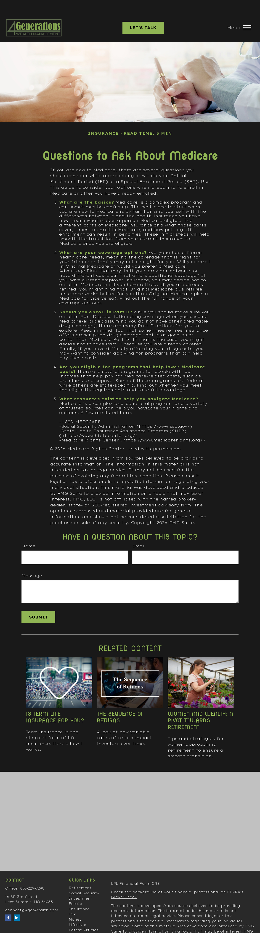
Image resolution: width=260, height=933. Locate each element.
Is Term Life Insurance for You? (55, 703)
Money (75, 906)
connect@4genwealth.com (31, 896)
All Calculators (84, 927)
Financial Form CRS (139, 870)
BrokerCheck (124, 883)
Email (138, 532)
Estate (75, 890)
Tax (72, 900)
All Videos (78, 922)
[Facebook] (8, 904)
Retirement (80, 874)
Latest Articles (83, 916)
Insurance (79, 895)
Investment (80, 885)
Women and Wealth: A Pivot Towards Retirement (200, 707)
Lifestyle (77, 911)
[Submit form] (38, 603)
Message (31, 562)
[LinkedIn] (17, 904)
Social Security (84, 879)
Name (28, 532)
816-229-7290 (32, 875)
